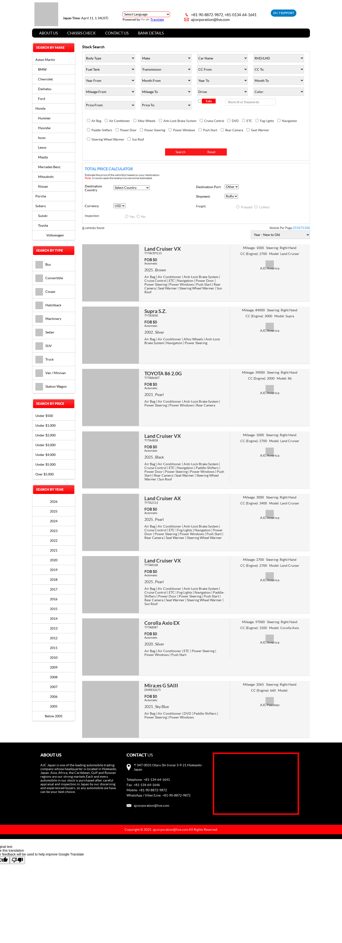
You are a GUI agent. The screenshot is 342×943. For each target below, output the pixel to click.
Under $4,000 (45, 455)
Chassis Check (81, 33)
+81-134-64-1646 (146, 785)
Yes (130, 217)
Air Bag (96, 121)
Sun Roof (138, 139)
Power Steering (154, 130)
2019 (53, 570)
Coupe (45, 291)
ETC (249, 121)
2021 (148, 394)
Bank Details (151, 33)
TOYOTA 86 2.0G (163, 373)
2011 (53, 648)
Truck (44, 359)
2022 (53, 540)
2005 (53, 706)
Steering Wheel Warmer (107, 139)
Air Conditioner (119, 121)
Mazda (41, 157)
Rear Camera (234, 130)
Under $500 (44, 416)
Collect (262, 207)
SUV (43, 345)
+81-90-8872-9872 (153, 790)
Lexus (40, 147)
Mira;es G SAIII (161, 685)
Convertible (49, 278)
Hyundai (43, 128)
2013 (53, 628)
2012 (53, 638)
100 (307, 228)
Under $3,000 (45, 445)
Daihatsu (43, 89)
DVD (235, 121)
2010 (53, 658)
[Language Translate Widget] (146, 14)
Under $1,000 (45, 425)
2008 (53, 677)
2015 (53, 609)
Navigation (289, 121)
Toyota (41, 225)
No (141, 217)
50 (298, 228)
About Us (48, 33)
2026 (53, 501)
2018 (53, 579)
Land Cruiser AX (162, 498)
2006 (53, 697)
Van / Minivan (50, 372)
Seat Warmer (260, 130)
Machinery (48, 318)
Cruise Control (214, 121)
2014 (53, 619)
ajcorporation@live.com (210, 19)
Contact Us (116, 33)
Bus (43, 264)
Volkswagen (49, 235)
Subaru (40, 206)
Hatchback (48, 305)
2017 (53, 589)
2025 (148, 270)
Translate (152, 19)
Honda (40, 108)
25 (295, 228)
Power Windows (184, 130)
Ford (40, 98)
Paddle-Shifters (101, 130)
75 (302, 228)
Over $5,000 (44, 474)
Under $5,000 (45, 464)
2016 (53, 599)
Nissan (41, 186)
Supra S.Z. (155, 311)
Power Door (128, 130)
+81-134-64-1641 (156, 780)
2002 (148, 332)
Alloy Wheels (147, 121)
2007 (53, 687)
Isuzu (40, 137)
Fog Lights (267, 121)
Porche (40, 196)
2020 (148, 644)
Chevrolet (44, 79)
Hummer (43, 118)
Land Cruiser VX (162, 249)
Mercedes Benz (47, 167)
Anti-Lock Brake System (179, 121)
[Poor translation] (17, 860)
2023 (53, 531)
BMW (41, 69)
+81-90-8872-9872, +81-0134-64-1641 (223, 15)
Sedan (44, 332)
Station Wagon (51, 386)
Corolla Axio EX (162, 623)
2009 (53, 667)
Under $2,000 (45, 435)
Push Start (210, 130)
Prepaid (244, 207)
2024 (53, 521)
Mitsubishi (44, 176)
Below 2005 (53, 716)
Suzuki (41, 215)
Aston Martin (45, 60)
